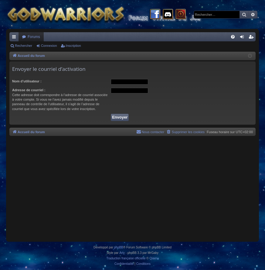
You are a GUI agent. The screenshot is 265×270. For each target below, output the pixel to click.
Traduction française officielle (126, 258)
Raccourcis (15, 38)
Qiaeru (153, 258)
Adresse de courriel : (28, 90)
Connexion (49, 45)
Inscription (73, 45)
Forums (34, 37)
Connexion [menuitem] (243, 38)
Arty (122, 252)
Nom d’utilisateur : (27, 81)
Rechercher (23, 45)
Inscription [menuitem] (252, 38)
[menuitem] (232, 36)
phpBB (118, 247)
